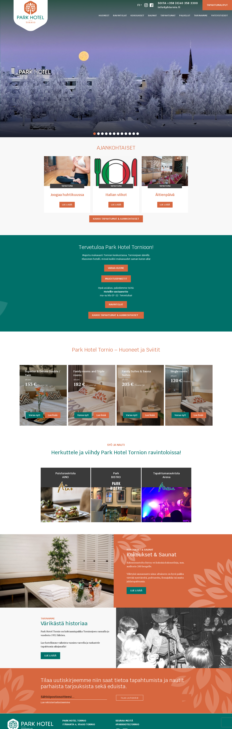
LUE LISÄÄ (136, 590)
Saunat (152, 15)
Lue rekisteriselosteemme (55, 702)
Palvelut (184, 15)
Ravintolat (120, 15)
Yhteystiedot (219, 15)
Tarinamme (201, 15)
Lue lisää (67, 204)
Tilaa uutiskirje (130, 698)
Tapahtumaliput (217, 5)
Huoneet (104, 15)
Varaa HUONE (116, 268)
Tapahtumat (168, 15)
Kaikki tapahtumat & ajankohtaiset (116, 218)
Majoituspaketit (116, 278)
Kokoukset (137, 15)
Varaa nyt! (34, 415)
